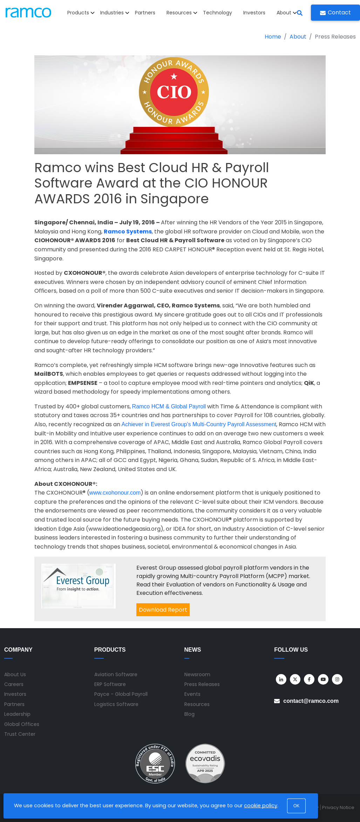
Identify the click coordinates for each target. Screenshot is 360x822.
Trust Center (19, 734)
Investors (254, 12)
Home (273, 37)
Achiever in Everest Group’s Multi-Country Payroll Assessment (199, 424)
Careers (13, 684)
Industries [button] (114, 12)
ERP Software (110, 684)
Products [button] (81, 12)
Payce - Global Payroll (121, 694)
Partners (145, 12)
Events (192, 694)
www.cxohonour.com (115, 493)
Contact (335, 12)
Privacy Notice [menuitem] (338, 807)
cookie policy (260, 805)
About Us (15, 674)
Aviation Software (115, 674)
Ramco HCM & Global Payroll (169, 406)
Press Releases (202, 684)
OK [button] (296, 805)
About (298, 37)
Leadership (17, 714)
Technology (217, 12)
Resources (197, 704)
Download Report (163, 610)
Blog (189, 714)
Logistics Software (116, 704)
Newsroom (197, 674)
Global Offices (21, 724)
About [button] (287, 12)
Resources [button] (182, 12)
